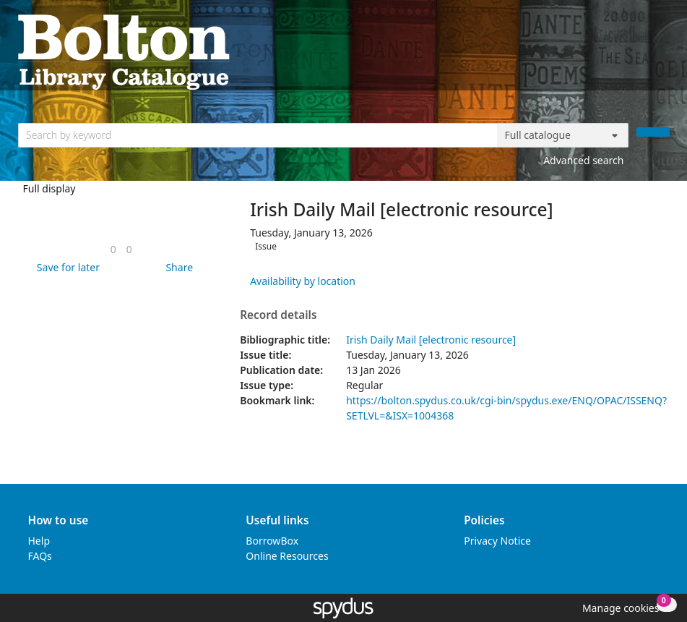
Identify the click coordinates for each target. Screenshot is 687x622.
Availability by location (302, 281)
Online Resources (287, 556)
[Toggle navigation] (662, 51)
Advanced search (583, 160)
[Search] (653, 132)
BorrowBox (272, 541)
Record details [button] (278, 315)
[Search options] (562, 135)
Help (39, 541)
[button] (66, 267)
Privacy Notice (497, 541)
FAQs (40, 556)
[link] (113, 249)
